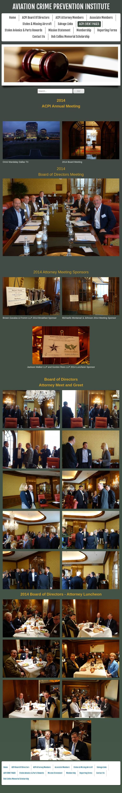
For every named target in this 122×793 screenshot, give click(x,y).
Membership (84, 30)
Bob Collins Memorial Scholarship (70, 37)
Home (12, 17)
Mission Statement (59, 30)
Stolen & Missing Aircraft (37, 24)
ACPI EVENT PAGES (89, 24)
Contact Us (38, 37)
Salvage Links (65, 24)
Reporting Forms (107, 30)
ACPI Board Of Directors (35, 17)
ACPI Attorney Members (70, 17)
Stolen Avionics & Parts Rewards (23, 30)
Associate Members (101, 17)
